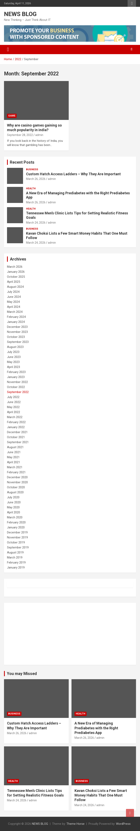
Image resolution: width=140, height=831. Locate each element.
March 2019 (14, 557)
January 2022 (16, 427)
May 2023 (13, 362)
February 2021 (16, 472)
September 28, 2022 (20, 135)
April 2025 (13, 282)
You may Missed (22, 673)
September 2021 (18, 442)
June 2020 (14, 502)
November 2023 (17, 332)
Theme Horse (75, 824)
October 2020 (16, 487)
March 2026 (14, 267)
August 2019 (15, 552)
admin (39, 135)
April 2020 (13, 512)
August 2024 (15, 287)
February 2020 (16, 522)
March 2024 (14, 312)
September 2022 (18, 392)
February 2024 (16, 317)
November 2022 (17, 382)
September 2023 (18, 342)
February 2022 (16, 422)
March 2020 (14, 517)
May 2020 (13, 507)
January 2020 (16, 527)
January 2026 (16, 272)
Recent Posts (22, 162)
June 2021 (14, 452)
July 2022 (13, 397)
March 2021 (14, 467)
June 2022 (14, 402)
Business (32, 169)
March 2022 (14, 417)
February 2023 (16, 372)
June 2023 (14, 357)
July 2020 (13, 497)
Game (11, 115)
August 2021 (15, 447)
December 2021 (17, 432)
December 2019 (17, 532)
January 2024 (16, 322)
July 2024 (13, 292)
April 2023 (13, 367)
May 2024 (13, 302)
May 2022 (13, 407)
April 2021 (13, 462)
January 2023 (16, 377)
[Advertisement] (70, 634)
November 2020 (17, 482)
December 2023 (17, 327)
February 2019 (16, 562)
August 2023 (15, 347)
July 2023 (13, 352)
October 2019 (16, 542)
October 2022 (16, 387)
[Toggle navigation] (8, 49)
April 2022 (13, 412)
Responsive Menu (132, 3)
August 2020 (15, 492)
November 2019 (17, 537)
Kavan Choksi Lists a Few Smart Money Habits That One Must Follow (101, 795)
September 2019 (18, 547)
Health (31, 188)
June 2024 (14, 297)
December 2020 (17, 477)
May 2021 (13, 457)
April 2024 (13, 307)
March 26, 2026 (35, 178)
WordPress (123, 824)
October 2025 (16, 277)
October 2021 (16, 437)
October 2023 (16, 337)
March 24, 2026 (35, 222)
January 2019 (16, 567)
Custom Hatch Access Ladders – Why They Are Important (73, 174)
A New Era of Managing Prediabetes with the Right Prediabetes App (96, 728)
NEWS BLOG (20, 13)
